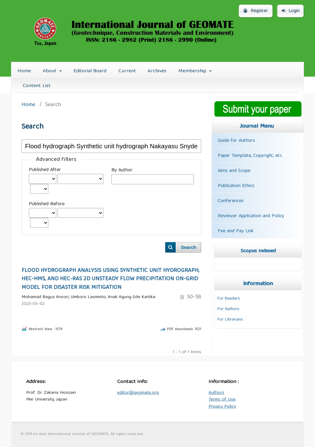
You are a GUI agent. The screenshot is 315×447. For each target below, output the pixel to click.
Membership (193, 71)
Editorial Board (90, 71)
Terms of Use (222, 400)
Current (127, 71)
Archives (157, 71)
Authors (216, 393)
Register (255, 11)
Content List (37, 86)
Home (24, 71)
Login (291, 11)
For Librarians (230, 319)
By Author (122, 170)
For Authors (228, 309)
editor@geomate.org (138, 393)
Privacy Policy (222, 407)
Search (188, 247)
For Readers (228, 298)
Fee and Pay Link (235, 231)
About (50, 71)
